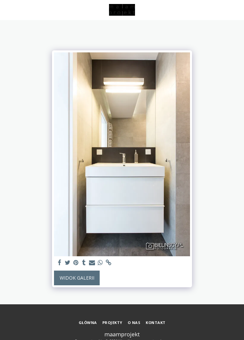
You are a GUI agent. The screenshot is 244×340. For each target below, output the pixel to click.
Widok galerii (77, 278)
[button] (7, 9)
